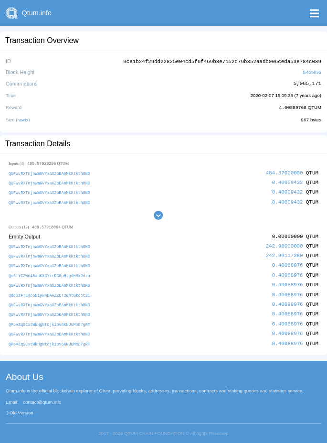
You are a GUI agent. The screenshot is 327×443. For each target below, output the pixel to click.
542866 (312, 71)
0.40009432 (287, 180)
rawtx (23, 118)
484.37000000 (284, 171)
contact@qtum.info (42, 397)
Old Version (21, 407)
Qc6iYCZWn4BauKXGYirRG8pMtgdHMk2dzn (49, 272)
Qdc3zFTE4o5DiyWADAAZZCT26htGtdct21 (49, 291)
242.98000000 (284, 243)
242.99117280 (284, 253)
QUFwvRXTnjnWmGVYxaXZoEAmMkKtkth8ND (49, 171)
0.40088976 (287, 262)
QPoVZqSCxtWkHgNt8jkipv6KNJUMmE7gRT (49, 320)
